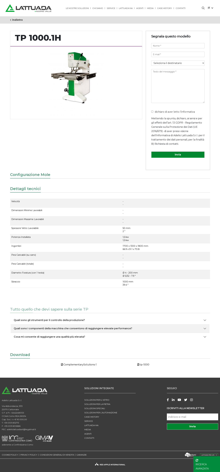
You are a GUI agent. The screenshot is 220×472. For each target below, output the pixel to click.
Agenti (139, 8)
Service (111, 8)
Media (150, 8)
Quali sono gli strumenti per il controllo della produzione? (49, 320)
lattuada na (126, 8)
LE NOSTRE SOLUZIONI (77, 8)
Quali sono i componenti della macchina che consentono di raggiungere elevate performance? (73, 328)
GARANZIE (81, 455)
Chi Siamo (97, 8)
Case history (164, 8)
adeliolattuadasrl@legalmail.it (21, 429)
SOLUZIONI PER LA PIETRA (97, 404)
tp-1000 (143, 364)
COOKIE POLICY (10, 455)
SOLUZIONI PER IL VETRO (96, 400)
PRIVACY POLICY (28, 455)
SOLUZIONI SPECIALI (94, 408)
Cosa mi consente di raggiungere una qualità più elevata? (49, 336)
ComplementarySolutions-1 (79, 364)
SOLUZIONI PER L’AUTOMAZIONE (100, 412)
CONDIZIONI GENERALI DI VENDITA (57, 455)
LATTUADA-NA (91, 425)
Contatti (180, 8)
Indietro (16, 19)
